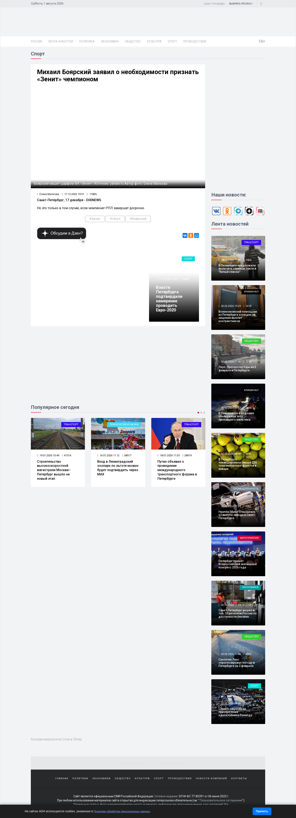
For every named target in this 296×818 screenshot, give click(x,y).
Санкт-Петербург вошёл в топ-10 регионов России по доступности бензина (238, 614)
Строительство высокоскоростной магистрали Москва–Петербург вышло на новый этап (54, 471)
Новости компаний (211, 779)
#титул (115, 220)
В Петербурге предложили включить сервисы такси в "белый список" (237, 269)
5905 (248, 408)
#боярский (138, 220)
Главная (61, 779)
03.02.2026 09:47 (230, 408)
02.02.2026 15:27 (230, 556)
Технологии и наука (124, 426)
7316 (248, 362)
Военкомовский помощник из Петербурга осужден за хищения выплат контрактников (238, 317)
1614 (248, 306)
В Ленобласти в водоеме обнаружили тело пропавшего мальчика (236, 417)
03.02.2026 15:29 (230, 306)
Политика (87, 41)
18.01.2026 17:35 (168, 456)
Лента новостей (60, 41)
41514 (66, 456)
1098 (248, 605)
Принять (262, 811)
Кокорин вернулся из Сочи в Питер (58, 740)
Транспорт (71, 426)
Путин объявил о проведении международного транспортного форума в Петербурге (177, 471)
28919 (187, 456)
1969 (248, 260)
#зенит (94, 220)
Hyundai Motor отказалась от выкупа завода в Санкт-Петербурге (237, 516)
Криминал (251, 292)
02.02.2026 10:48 (230, 654)
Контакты (239, 779)
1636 (248, 556)
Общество (133, 41)
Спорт (172, 41)
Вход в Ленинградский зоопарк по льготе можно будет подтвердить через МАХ (118, 469)
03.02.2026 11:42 (230, 362)
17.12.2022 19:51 (73, 195)
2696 (248, 454)
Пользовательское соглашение (221, 801)
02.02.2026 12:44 (230, 605)
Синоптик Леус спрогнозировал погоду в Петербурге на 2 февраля (237, 663)
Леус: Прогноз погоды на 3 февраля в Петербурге (237, 369)
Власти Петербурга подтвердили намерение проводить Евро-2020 (169, 300)
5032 (248, 704)
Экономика (110, 41)
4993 (248, 654)
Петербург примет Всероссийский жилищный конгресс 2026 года (238, 565)
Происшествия (194, 41)
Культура (154, 41)
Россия (36, 41)
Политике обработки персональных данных (123, 811)
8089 (186, 280)
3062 (248, 506)
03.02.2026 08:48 (230, 454)
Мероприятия (249, 538)
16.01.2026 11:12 (108, 456)
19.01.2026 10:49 (48, 456)
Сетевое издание (166, 797)
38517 (127, 456)
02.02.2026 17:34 (230, 506)
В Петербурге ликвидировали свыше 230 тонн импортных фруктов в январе (238, 464)
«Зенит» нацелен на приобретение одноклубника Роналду (235, 713)
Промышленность (246, 489)
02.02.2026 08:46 (230, 704)
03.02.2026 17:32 (230, 260)
